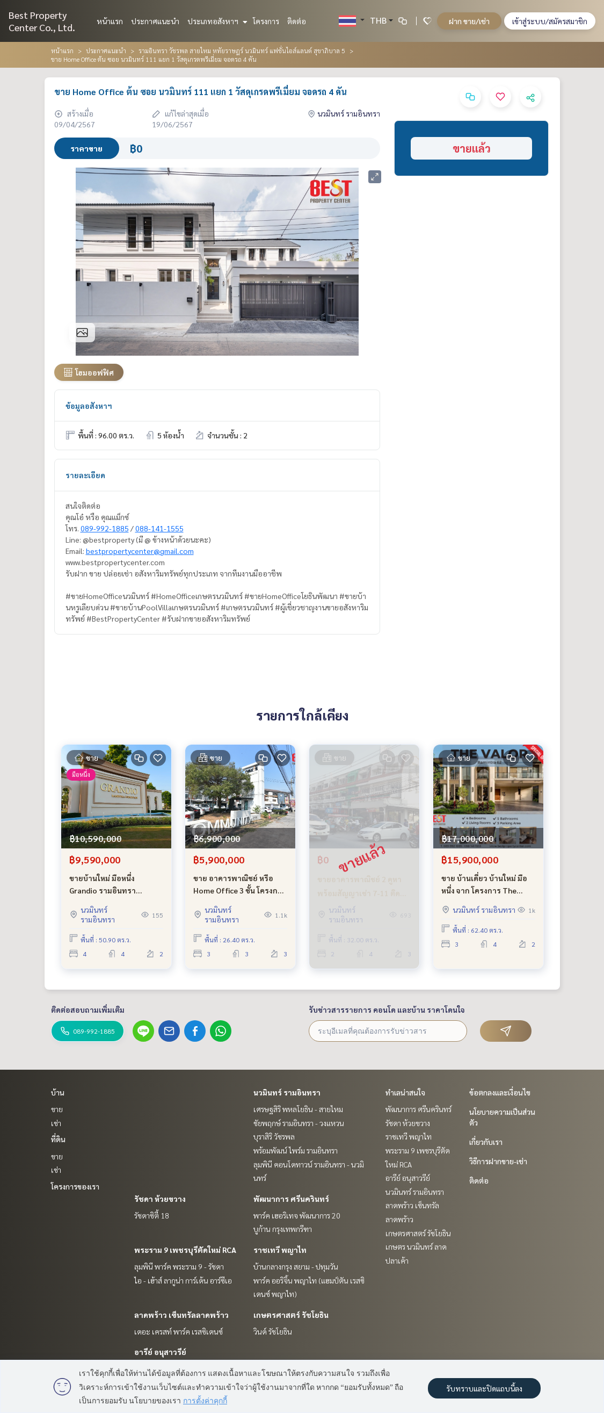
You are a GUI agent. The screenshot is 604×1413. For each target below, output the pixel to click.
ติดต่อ (296, 21)
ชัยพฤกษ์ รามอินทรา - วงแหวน (298, 1123)
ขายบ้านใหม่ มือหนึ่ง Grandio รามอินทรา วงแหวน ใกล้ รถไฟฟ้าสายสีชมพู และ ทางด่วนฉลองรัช (115, 884)
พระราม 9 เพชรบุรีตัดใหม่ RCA (185, 1250)
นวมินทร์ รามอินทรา (287, 1092)
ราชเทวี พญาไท (280, 1250)
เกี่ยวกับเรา (486, 1142)
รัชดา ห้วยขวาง (160, 1198)
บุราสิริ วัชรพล (274, 1136)
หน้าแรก (110, 21)
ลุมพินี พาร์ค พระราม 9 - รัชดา (179, 1266)
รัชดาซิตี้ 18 (151, 1215)
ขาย (57, 1109)
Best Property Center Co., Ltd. (42, 21)
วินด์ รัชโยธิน (272, 1331)
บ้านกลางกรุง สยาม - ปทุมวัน (295, 1266)
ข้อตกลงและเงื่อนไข (499, 1092)
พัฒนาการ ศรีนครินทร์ (291, 1198)
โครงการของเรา (75, 1186)
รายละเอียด (85, 475)
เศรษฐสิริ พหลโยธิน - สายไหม (298, 1109)
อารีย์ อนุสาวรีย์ (160, 1352)
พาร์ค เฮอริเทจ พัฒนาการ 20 (296, 1215)
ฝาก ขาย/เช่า (469, 21)
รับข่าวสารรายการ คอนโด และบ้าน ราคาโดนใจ (387, 1009)
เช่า (56, 1123)
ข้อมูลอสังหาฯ (89, 405)
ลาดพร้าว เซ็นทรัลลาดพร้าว (181, 1315)
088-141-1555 (159, 528)
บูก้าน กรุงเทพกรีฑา (282, 1229)
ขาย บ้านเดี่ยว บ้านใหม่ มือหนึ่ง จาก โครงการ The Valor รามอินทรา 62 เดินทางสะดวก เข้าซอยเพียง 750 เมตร (484, 884)
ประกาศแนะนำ (155, 21)
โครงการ (266, 21)
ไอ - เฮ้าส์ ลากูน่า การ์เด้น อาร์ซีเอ (183, 1280)
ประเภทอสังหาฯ (216, 21)
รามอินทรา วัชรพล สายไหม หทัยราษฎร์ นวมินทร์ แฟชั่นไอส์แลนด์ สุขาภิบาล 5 (242, 50)
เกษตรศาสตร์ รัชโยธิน (291, 1315)
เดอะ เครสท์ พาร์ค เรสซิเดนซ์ (178, 1331)
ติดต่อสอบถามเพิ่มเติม (88, 1009)
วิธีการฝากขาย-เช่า (498, 1161)
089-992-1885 (105, 528)
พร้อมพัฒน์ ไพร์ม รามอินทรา (295, 1150)
